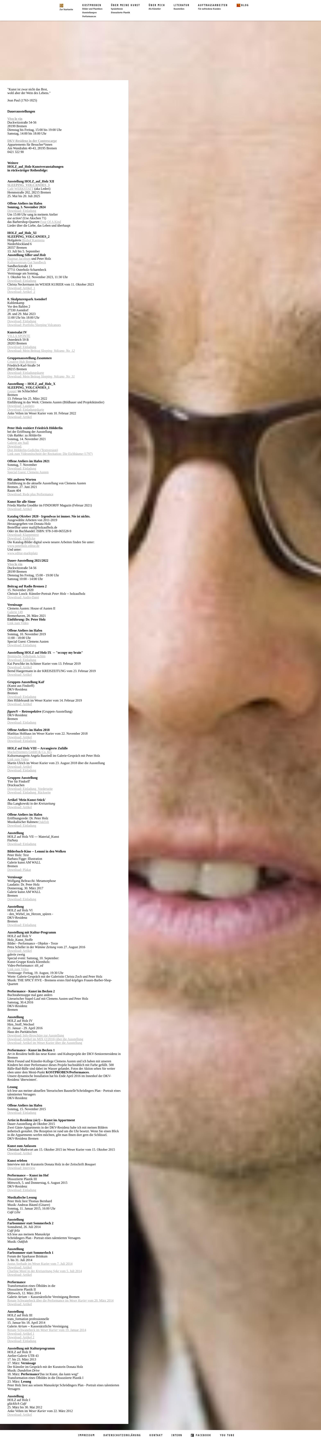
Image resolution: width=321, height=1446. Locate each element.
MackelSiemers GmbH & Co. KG (29, 752)
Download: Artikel (19, 417)
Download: (14, 446)
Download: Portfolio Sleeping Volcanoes (34, 325)
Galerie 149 (15, 612)
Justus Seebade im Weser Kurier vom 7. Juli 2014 (39, 1263)
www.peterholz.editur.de (23, 546)
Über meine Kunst (125, 7)
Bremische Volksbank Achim (26, 656)
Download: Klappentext (23, 534)
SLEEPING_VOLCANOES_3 (28, 185)
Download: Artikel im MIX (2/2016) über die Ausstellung (45, 1039)
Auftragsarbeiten (213, 7)
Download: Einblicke (21, 538)
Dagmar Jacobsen (19, 258)
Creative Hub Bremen (21, 361)
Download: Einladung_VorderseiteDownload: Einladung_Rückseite (30, 790)
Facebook (203, 1435)
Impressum (86, 1435)
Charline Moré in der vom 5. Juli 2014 (44, 1271)
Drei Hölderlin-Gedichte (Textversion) (32, 450)
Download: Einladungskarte (25, 372)
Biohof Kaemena (32, 240)
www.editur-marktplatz (22, 553)
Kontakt (156, 1435)
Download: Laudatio (20, 406)
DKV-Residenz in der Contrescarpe (32, 141)
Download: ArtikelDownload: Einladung (21, 739)
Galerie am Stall (18, 442)
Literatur (181, 7)
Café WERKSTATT (20, 188)
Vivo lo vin (14, 118)
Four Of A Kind (50, 222)
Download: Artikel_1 (21, 288)
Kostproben (92, 7)
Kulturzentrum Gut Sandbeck (26, 262)
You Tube (227, 1435)
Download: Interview (21, 1168)
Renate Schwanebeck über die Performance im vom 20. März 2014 (60, 1300)
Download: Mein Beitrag (41, 350)
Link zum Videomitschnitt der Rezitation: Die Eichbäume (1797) (50, 453)
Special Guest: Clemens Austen (28, 472)
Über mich (157, 7)
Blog (245, 5)
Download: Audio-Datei (23, 597)
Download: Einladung (21, 211)
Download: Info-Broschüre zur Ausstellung (35, 1035)
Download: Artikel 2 (20, 1337)
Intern (176, 1435)
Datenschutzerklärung (122, 1435)
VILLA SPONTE (18, 336)
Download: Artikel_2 (21, 291)
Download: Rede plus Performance (30, 494)
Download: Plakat (19, 869)
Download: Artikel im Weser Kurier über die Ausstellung (44, 1043)
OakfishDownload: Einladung (28, 823)
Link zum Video (18, 623)
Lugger (12, 391)
